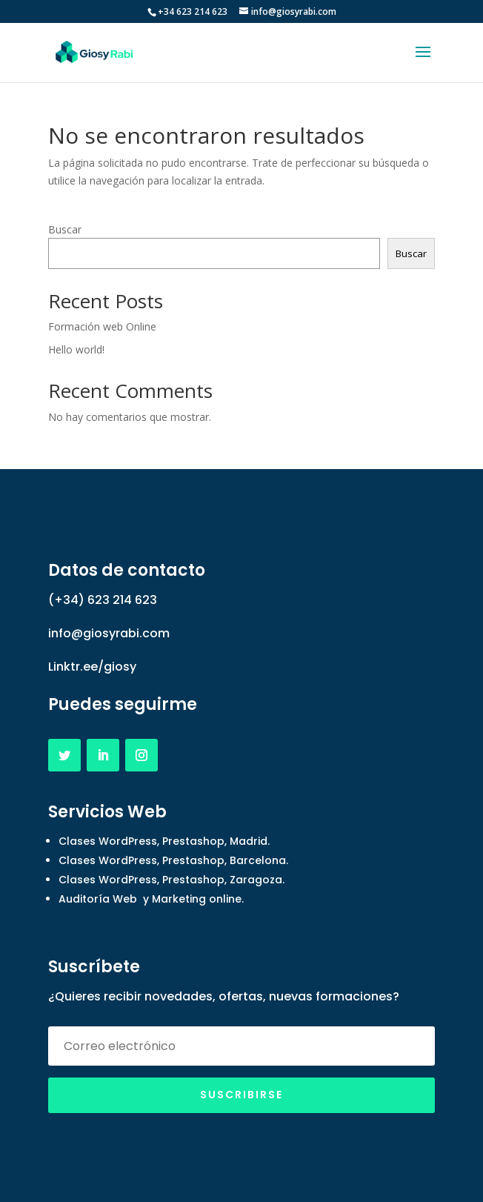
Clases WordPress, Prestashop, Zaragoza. (171, 879)
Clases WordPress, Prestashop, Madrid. (164, 841)
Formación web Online (102, 326)
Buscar (64, 229)
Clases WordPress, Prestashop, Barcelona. (173, 860)
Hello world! (76, 349)
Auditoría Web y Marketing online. (151, 898)
